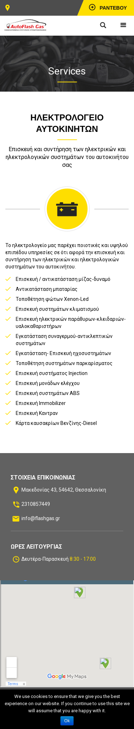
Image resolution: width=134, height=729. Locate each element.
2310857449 (35, 504)
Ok (67, 720)
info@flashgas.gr (40, 518)
